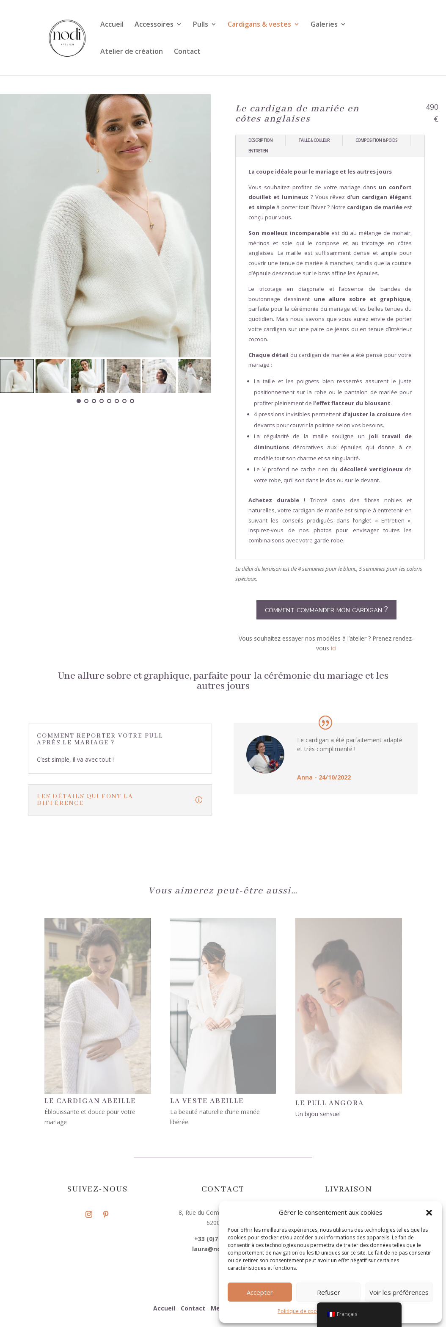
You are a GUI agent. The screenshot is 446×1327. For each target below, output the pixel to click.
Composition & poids (376, 140)
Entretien (258, 151)
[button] (429, 1212)
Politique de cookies (302, 1311)
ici (333, 648)
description (260, 140)
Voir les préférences (399, 1292)
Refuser (328, 1292)
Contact (187, 52)
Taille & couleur (314, 140)
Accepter (260, 1292)
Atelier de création (131, 52)
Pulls (200, 25)
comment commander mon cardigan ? (326, 609)
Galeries (324, 25)
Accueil (112, 25)
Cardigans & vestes (259, 25)
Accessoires (154, 25)
